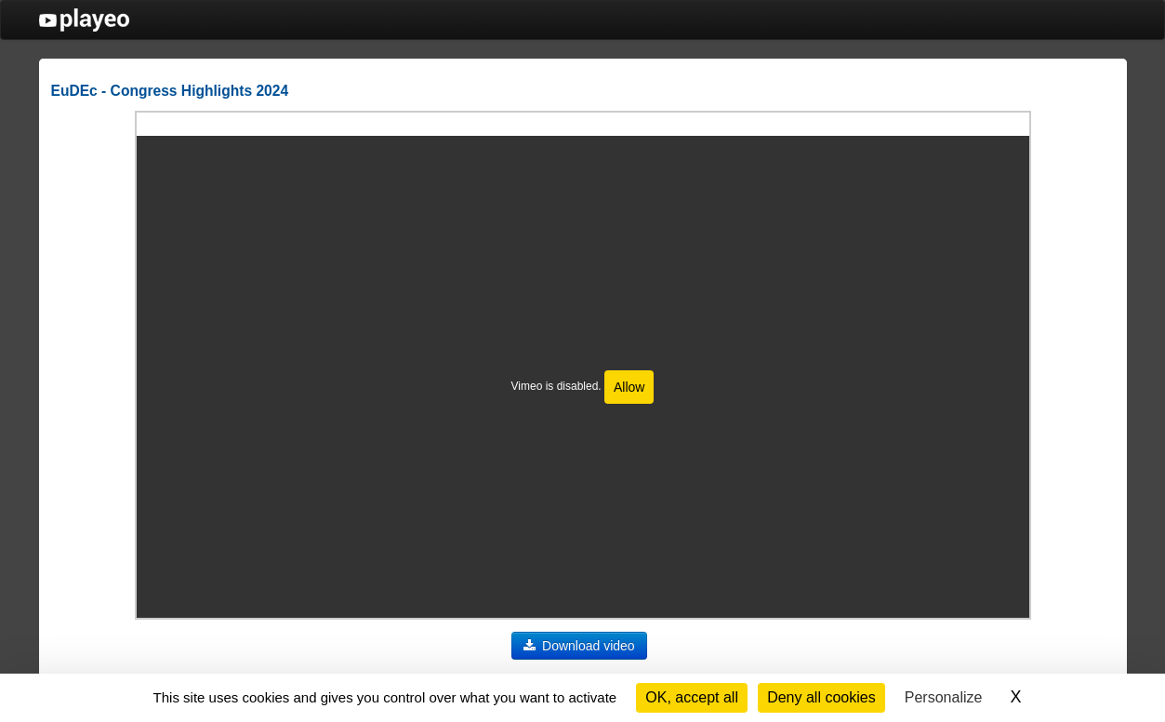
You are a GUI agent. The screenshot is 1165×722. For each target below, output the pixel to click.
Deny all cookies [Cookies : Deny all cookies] (821, 697)
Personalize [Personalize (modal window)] (944, 697)
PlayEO (84, 20)
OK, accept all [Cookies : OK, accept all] (691, 697)
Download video (579, 645)
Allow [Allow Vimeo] (629, 387)
